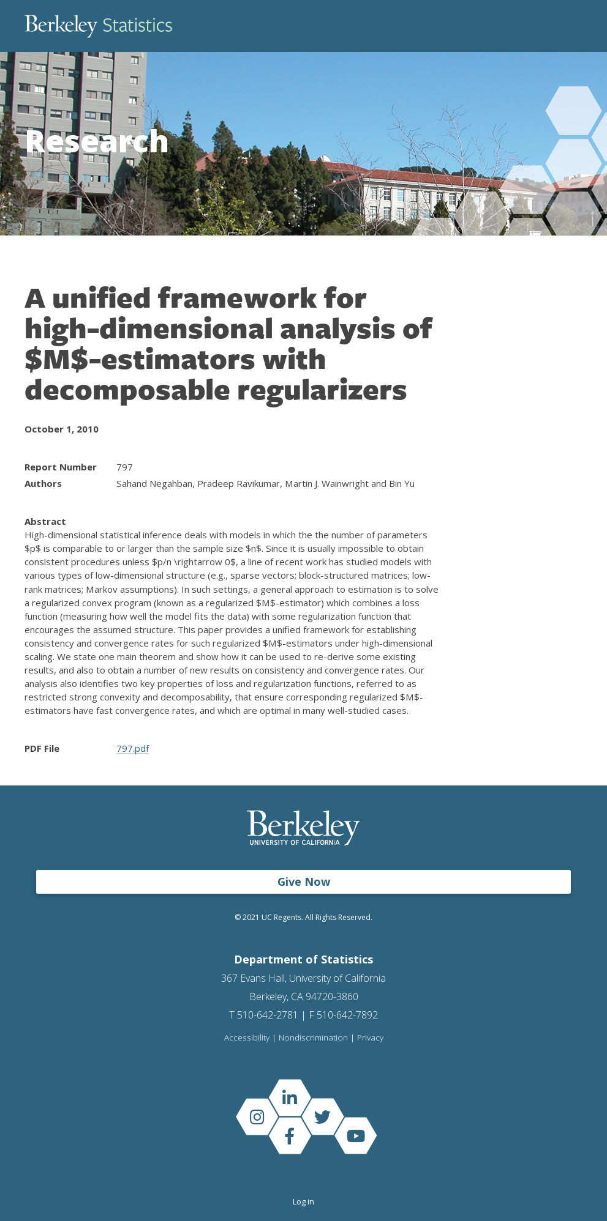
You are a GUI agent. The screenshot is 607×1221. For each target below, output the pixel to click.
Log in (303, 1201)
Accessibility (247, 1038)
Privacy (370, 1038)
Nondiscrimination (313, 1038)
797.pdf (132, 748)
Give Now (303, 881)
